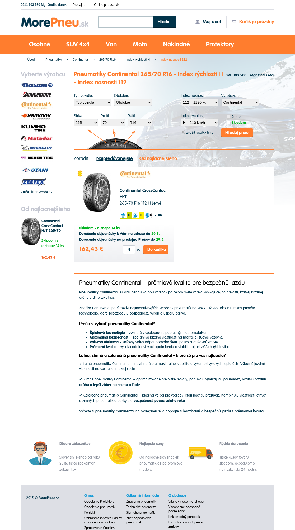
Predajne (79, 5)
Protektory (220, 44)
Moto (140, 44)
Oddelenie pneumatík (99, 507)
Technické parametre (141, 507)
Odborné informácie (142, 495)
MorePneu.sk (49, 497)
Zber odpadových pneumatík (138, 520)
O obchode (177, 495)
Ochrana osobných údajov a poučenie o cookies (103, 520)
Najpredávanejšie (114, 158)
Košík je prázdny (253, 22)
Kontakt (89, 512)
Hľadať (164, 22)
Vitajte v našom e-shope (186, 501)
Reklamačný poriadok (184, 517)
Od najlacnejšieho (158, 158)
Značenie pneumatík (141, 501)
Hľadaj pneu (237, 132)
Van (111, 44)
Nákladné (176, 44)
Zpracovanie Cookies (99, 528)
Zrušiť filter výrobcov (36, 192)
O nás (89, 495)
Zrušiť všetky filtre (197, 132)
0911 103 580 (30, 5)
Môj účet (208, 22)
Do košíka (156, 249)
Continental (81, 59)
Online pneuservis (106, 5)
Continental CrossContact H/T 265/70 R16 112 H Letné (52, 231)
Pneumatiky (53, 59)
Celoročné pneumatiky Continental (110, 395)
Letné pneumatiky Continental (106, 364)
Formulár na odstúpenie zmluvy (185, 524)
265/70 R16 (107, 59)
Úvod (31, 59)
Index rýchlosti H (138, 59)
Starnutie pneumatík (140, 512)
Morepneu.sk (55, 18)
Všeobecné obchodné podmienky (184, 509)
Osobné (39, 44)
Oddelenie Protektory (99, 501)
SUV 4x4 (78, 44)
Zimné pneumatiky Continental (107, 379)
